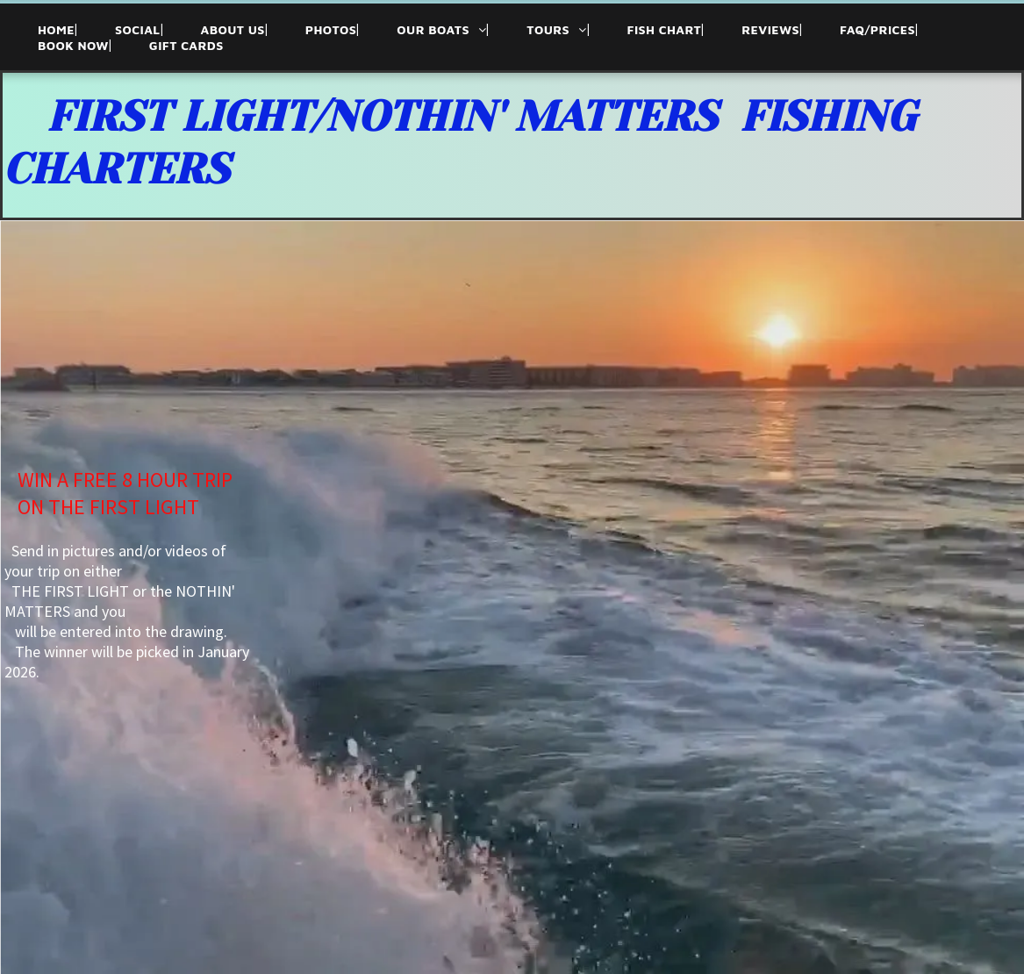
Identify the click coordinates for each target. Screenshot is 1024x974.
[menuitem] (38, 29)
